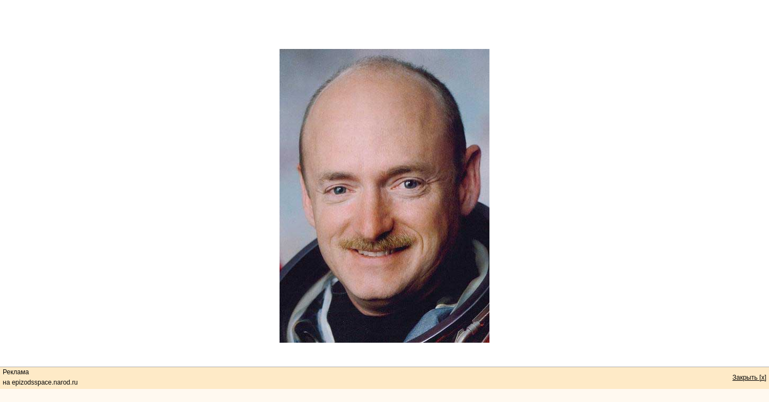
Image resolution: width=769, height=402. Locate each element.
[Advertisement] (384, 24)
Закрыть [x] (749, 377)
